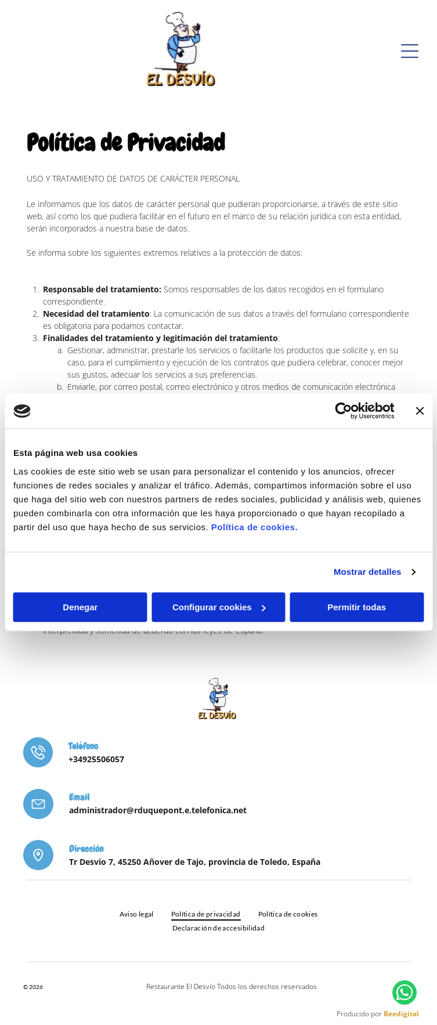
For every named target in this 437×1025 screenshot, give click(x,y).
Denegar (80, 607)
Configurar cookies (219, 607)
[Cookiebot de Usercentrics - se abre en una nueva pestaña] (343, 411)
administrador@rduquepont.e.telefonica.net (158, 810)
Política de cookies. (254, 527)
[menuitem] (136, 914)
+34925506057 (96, 759)
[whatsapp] (404, 994)
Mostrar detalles (368, 572)
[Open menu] (409, 51)
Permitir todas (356, 607)
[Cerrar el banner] (420, 411)
